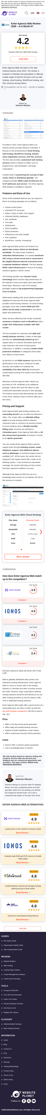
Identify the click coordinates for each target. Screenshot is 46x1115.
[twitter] (29, 1101)
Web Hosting (8, 965)
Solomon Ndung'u (23, 105)
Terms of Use (8, 1075)
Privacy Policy (9, 1071)
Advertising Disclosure (9, 7)
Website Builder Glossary (13, 1024)
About (6, 1040)
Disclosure (7, 1057)
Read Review (22, 833)
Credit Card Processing (12, 979)
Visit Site (23, 59)
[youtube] (34, 1101)
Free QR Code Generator (13, 995)
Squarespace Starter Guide (13, 945)
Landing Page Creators (12, 970)
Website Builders (10, 961)
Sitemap (7, 1062)
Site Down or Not (10, 1008)
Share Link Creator (10, 999)
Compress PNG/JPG (11, 990)
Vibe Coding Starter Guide (13, 949)
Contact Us (8, 1049)
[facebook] (24, 1101)
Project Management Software (14, 974)
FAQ (5, 1053)
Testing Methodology (11, 1066)
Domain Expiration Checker (13, 1004)
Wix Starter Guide (10, 941)
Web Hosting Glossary (12, 1028)
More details (23, 557)
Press (6, 1084)
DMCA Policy (8, 1079)
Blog (5, 1044)
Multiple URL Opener (11, 1012)
